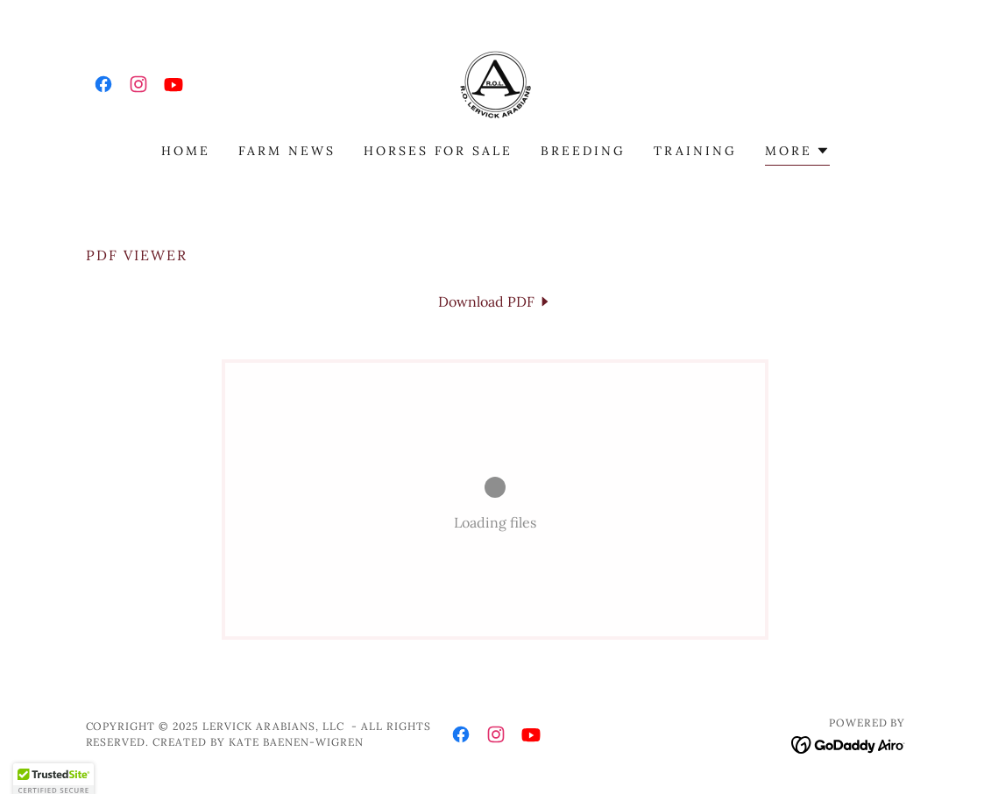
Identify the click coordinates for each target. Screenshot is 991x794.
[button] (797, 153)
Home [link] (185, 151)
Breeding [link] (583, 151)
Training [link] (695, 151)
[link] (103, 84)
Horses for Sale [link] (438, 151)
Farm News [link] (287, 151)
